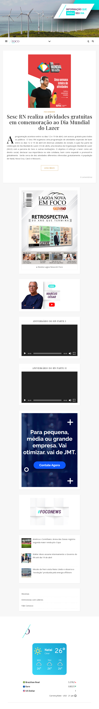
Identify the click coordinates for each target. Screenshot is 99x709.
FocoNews (49, 112)
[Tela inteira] (74, 353)
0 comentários (86, 177)
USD (65, 695)
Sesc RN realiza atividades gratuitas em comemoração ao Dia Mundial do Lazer (49, 122)
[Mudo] (70, 353)
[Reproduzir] (25, 353)
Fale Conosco (27, 605)
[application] (49, 340)
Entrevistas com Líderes (32, 599)
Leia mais (49, 168)
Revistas (25, 594)
